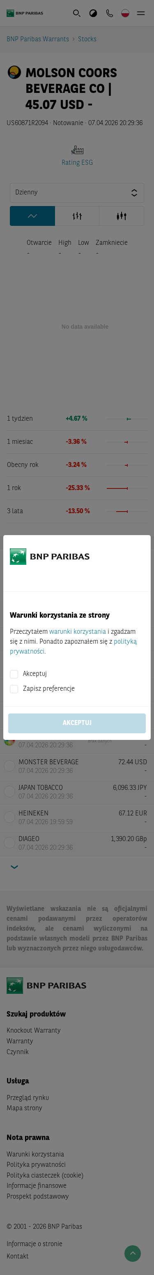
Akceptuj (35, 674)
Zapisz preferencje (49, 689)
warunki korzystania (77, 632)
